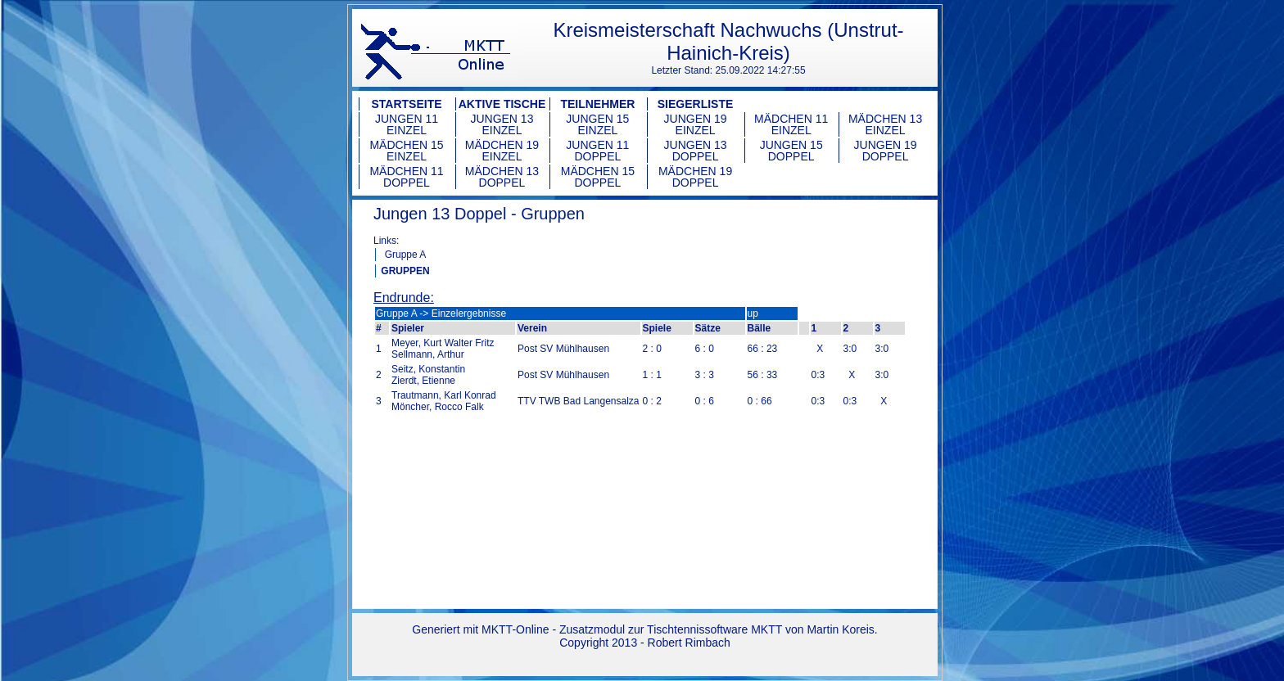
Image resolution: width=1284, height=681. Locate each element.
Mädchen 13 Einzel (885, 124)
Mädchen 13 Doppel (502, 177)
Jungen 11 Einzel (406, 124)
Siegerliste (696, 103)
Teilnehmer (597, 103)
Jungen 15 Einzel (597, 124)
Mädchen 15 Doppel (598, 177)
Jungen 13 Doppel (695, 150)
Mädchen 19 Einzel (502, 150)
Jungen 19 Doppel (885, 150)
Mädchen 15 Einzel (406, 150)
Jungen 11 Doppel (597, 150)
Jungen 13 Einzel (501, 124)
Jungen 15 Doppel (791, 150)
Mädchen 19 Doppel (695, 177)
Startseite (406, 103)
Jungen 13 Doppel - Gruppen (479, 214)
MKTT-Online (515, 629)
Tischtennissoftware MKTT (714, 629)
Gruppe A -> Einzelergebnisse (441, 313)
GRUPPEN (405, 271)
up (753, 313)
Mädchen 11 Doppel (406, 177)
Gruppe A (406, 254)
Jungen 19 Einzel (695, 124)
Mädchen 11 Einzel (791, 124)
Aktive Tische (502, 103)
